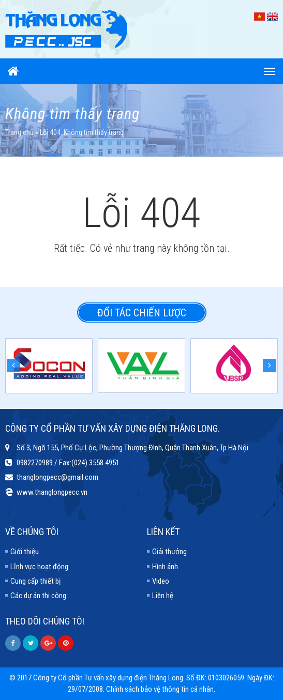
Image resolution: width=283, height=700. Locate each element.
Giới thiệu (24, 551)
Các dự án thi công (38, 595)
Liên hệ (162, 595)
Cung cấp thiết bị (35, 581)
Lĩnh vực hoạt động (39, 566)
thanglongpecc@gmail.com (57, 477)
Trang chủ (19, 132)
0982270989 (35, 462)
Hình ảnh (165, 566)
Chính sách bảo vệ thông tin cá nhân (160, 689)
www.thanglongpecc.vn (52, 492)
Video (160, 581)
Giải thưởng (169, 551)
